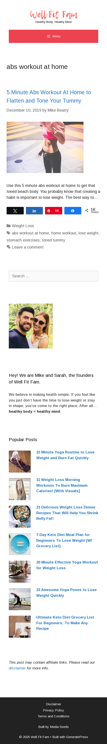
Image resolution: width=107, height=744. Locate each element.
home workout (63, 233)
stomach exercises (23, 240)
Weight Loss (23, 226)
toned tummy (53, 240)
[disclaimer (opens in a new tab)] (17, 668)
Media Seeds (59, 727)
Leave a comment (28, 247)
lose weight (88, 233)
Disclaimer (53, 704)
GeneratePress (77, 737)
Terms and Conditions (53, 716)
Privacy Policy (53, 710)
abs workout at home (30, 233)
